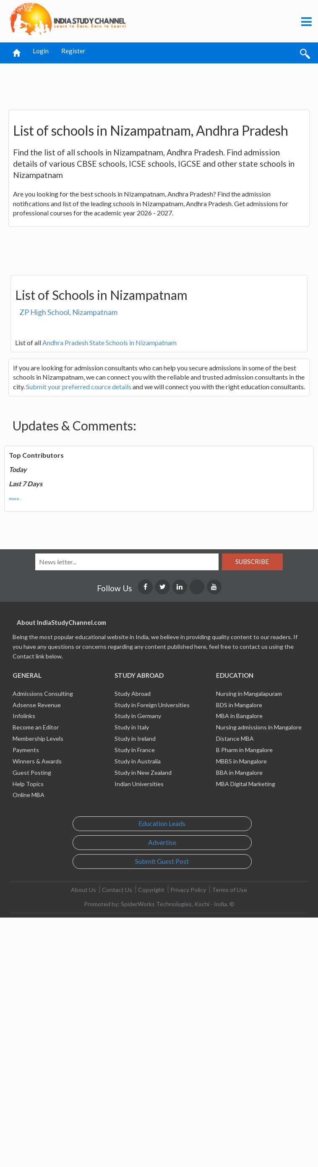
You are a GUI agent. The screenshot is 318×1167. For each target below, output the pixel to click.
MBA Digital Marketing (245, 783)
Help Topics (28, 783)
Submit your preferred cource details (78, 387)
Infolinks (24, 715)
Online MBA (28, 794)
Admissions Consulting (43, 693)
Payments (26, 749)
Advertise (162, 842)
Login (41, 51)
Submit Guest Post (162, 861)
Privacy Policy (188, 889)
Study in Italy (132, 727)
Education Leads (161, 823)
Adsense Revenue (37, 704)
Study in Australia (138, 761)
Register (73, 51)
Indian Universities (139, 783)
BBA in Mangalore (239, 772)
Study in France (135, 749)
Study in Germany (138, 715)
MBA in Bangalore (239, 715)
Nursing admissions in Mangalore (259, 727)
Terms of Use (229, 889)
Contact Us (117, 889)
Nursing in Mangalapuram (249, 693)
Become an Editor (36, 727)
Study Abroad (133, 693)
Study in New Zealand (143, 772)
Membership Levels (38, 738)
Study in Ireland (135, 738)
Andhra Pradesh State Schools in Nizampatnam (109, 342)
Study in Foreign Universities (152, 704)
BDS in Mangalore (239, 704)
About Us (83, 889)
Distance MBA (235, 738)
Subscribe (252, 561)
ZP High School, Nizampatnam (68, 312)
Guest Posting (32, 772)
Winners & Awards (37, 761)
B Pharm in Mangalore (244, 749)
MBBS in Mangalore (241, 761)
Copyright (151, 889)
